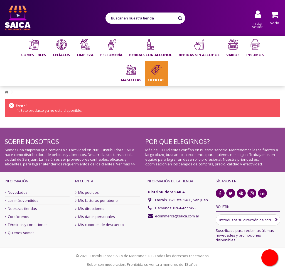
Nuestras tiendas (22, 208)
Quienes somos (21, 232)
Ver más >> (125, 164)
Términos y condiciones (28, 224)
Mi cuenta (84, 180)
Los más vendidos (23, 200)
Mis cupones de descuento (101, 224)
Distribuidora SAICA (166, 191)
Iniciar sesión (258, 24)
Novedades (18, 192)
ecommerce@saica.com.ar (177, 216)
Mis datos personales (96, 216)
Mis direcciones (91, 208)
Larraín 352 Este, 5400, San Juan (181, 199)
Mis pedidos (88, 192)
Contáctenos (18, 216)
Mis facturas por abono (98, 200)
